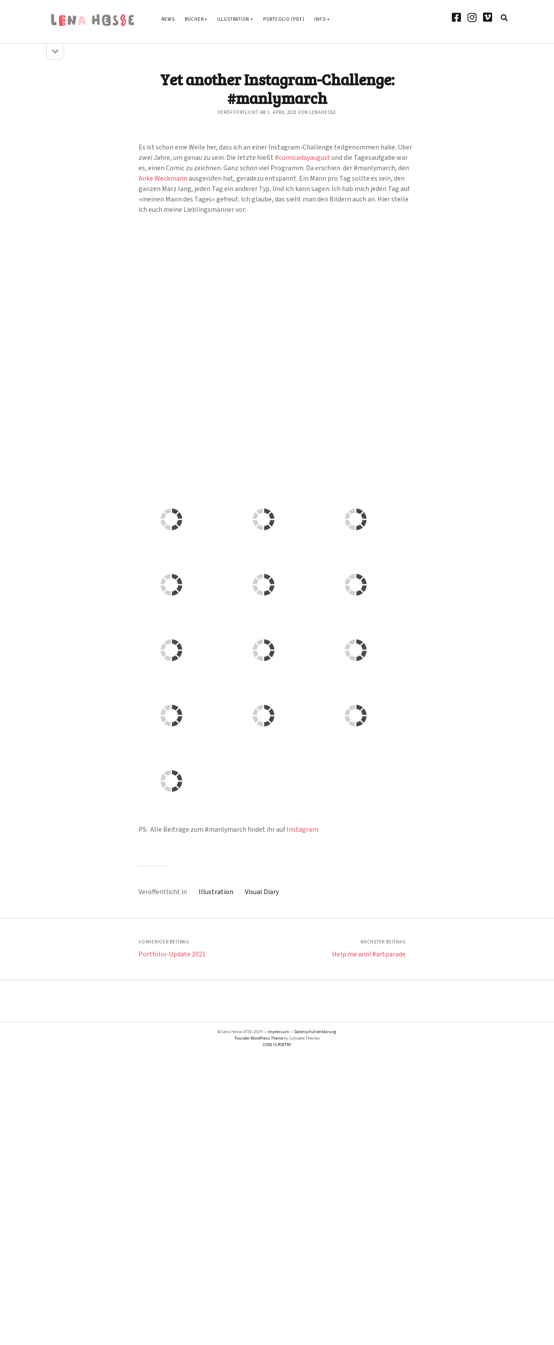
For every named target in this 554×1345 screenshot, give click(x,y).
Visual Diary (262, 892)
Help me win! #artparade (369, 954)
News (168, 19)
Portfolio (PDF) (284, 19)
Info (320, 19)
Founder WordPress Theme (259, 1038)
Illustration (233, 19)
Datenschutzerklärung (315, 1032)
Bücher (194, 19)
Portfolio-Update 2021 (172, 954)
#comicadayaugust (302, 157)
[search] (504, 18)
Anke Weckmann (162, 178)
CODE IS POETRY (277, 1045)
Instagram (302, 829)
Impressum (278, 1032)
